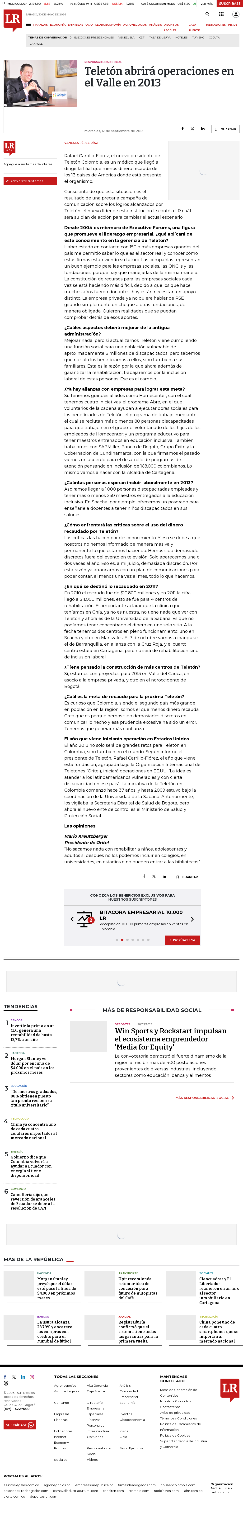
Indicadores (63, 1431)
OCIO (89, 24)
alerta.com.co (14, 1496)
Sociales (206, 1273)
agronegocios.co (57, 1485)
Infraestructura (98, 1431)
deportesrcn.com (43, 1496)
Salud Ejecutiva (131, 1448)
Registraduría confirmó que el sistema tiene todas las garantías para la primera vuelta (138, 1331)
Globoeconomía (132, 1420)
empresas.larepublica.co (94, 1485)
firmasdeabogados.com (137, 1485)
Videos (92, 1459)
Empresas (61, 1414)
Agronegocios (65, 1385)
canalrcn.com (113, 1491)
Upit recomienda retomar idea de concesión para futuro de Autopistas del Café (137, 1288)
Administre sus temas (24, 181)
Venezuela (126, 37)
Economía (127, 1402)
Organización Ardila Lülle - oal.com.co (221, 1488)
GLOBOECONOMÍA (108, 24)
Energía (17, 1151)
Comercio (18, 1189)
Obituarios (95, 1437)
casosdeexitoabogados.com (26, 1491)
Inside (124, 1431)
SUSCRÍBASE (230, 3)
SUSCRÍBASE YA (182, 940)
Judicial (124, 1316)
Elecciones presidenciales (94, 37)
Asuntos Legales (66, 1391)
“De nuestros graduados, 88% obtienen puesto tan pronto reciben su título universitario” (34, 1098)
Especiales (95, 1414)
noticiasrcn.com (166, 1491)
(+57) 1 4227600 (16, 1409)
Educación (19, 1085)
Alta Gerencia (97, 1385)
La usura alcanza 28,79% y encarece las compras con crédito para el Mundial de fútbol (54, 1331)
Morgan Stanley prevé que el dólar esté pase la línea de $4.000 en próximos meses (56, 1288)
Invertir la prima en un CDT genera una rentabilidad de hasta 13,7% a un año (33, 1033)
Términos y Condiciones (178, 1418)
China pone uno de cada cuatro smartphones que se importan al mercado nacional (218, 1331)
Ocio (123, 1437)
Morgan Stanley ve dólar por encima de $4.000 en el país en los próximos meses (33, 1065)
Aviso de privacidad (175, 1412)
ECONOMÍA (58, 24)
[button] (70, 920)
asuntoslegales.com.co (21, 1485)
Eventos (126, 1414)
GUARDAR (225, 129)
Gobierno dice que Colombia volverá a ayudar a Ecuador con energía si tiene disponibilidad (31, 1166)
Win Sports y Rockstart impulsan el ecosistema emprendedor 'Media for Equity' (171, 1039)
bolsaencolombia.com (177, 1485)
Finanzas (60, 1420)
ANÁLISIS (155, 24)
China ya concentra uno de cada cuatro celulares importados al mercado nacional (34, 1131)
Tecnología (20, 1118)
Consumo (61, 1402)
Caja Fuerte (96, 1391)
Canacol (36, 43)
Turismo (198, 37)
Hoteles (181, 37)
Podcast (60, 1448)
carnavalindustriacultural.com (75, 1491)
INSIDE (232, 24)
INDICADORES (216, 24)
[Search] (207, 14)
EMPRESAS (75, 24)
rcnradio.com (139, 1491)
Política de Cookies (175, 1435)
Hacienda (18, 1053)
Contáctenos (170, 1407)
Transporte (128, 1273)
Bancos (17, 1020)
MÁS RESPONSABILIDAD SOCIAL (202, 1098)
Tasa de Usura (160, 37)
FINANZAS (40, 24)
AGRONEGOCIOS (135, 24)
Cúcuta (214, 37)
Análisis (125, 1385)
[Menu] (29, 24)
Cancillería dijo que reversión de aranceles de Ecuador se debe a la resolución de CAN (33, 1201)
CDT (142, 37)
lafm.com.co (193, 1491)
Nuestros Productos (175, 1401)
